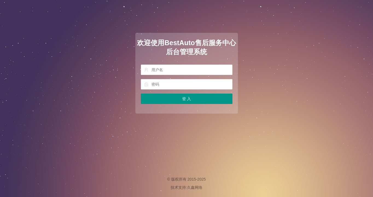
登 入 (186, 99)
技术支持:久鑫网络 (186, 187)
